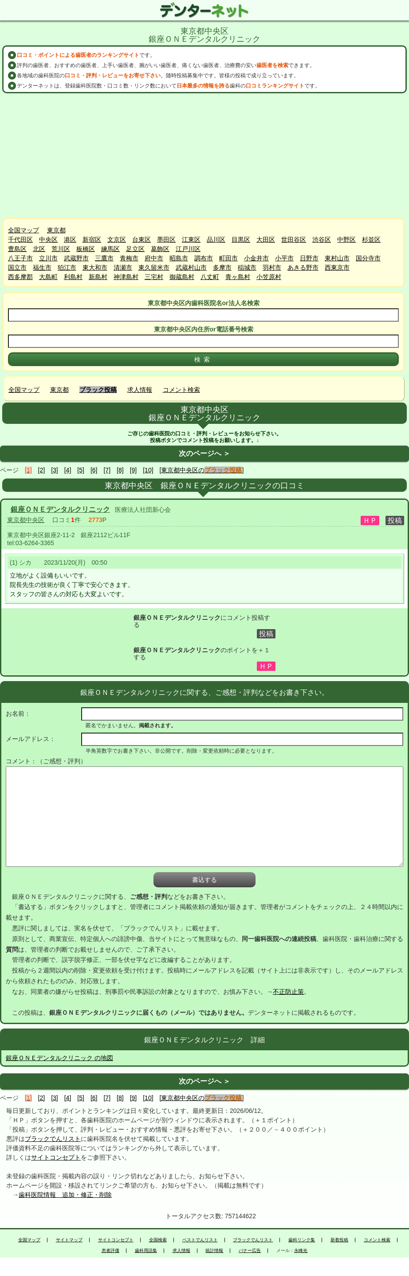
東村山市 (337, 258)
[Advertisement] (204, 155)
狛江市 (67, 267)
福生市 (42, 267)
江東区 (191, 239)
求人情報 (139, 389)
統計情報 (214, 1250)
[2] (41, 470)
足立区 (135, 248)
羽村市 (272, 267)
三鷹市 (104, 258)
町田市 (228, 258)
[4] (67, 470)
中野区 (346, 239)
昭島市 (178, 258)
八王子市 (20, 258)
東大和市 (95, 267)
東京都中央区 (25, 519)
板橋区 (85, 248)
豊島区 (17, 248)
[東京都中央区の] (202, 470)
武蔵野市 (76, 258)
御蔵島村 (181, 276)
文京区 (116, 239)
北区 (39, 248)
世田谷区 (293, 239)
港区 (70, 239)
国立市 (17, 267)
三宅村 (154, 276)
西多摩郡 (20, 276)
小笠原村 (268, 276)
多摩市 (222, 267)
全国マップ (23, 230)
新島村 (98, 276)
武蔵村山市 (191, 267)
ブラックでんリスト (53, 1138)
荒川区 (60, 248)
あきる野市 (303, 267)
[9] (133, 470)
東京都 (56, 230)
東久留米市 (153, 267)
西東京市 (337, 267)
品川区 (216, 239)
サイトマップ (69, 1240)
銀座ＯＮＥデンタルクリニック (60, 509)
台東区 (141, 239)
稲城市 (247, 267)
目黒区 (241, 239)
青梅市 (129, 258)
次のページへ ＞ (204, 453)
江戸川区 (188, 248)
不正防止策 (288, 991)
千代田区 (20, 239)
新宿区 (92, 239)
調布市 (203, 258)
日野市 (309, 258)
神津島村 (126, 276)
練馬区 (110, 248)
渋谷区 (321, 239)
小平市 (284, 258)
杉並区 (371, 239)
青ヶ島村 (237, 276)
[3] (54, 470)
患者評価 (110, 1250)
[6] (94, 470)
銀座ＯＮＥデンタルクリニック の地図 (59, 1058)
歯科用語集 (146, 1250)
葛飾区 (160, 248)
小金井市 (256, 258)
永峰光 (300, 1250)
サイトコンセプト (56, 1157)
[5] (80, 470)
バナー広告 (250, 1250)
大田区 (265, 239)
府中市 (154, 258)
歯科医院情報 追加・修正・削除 (65, 1194)
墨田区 (166, 239)
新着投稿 (339, 1240)
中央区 (48, 239)
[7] (106, 470)
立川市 (48, 258)
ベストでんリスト (200, 1240)
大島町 (48, 276)
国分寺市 (368, 258)
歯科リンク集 (301, 1240)
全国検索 (158, 1240)
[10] (148, 470)
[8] (120, 470)
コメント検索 (181, 389)
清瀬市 (123, 267)
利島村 (73, 276)
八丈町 (210, 276)
